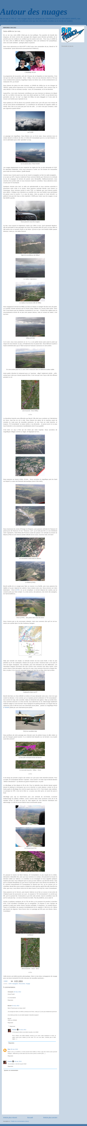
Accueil (30, 1117)
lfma (9, 1049)
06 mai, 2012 (14, 1049)
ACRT (10, 983)
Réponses (12, 1026)
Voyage (28, 983)
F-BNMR (6, 707)
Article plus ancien (50, 1117)
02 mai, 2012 (17, 991)
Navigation (15, 983)
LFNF (17, 590)
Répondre (10, 1000)
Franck (14, 1029)
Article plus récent (10, 1117)
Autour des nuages (33, 11)
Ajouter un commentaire (11, 1070)
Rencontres (22, 983)
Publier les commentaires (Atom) (20, 1121)
